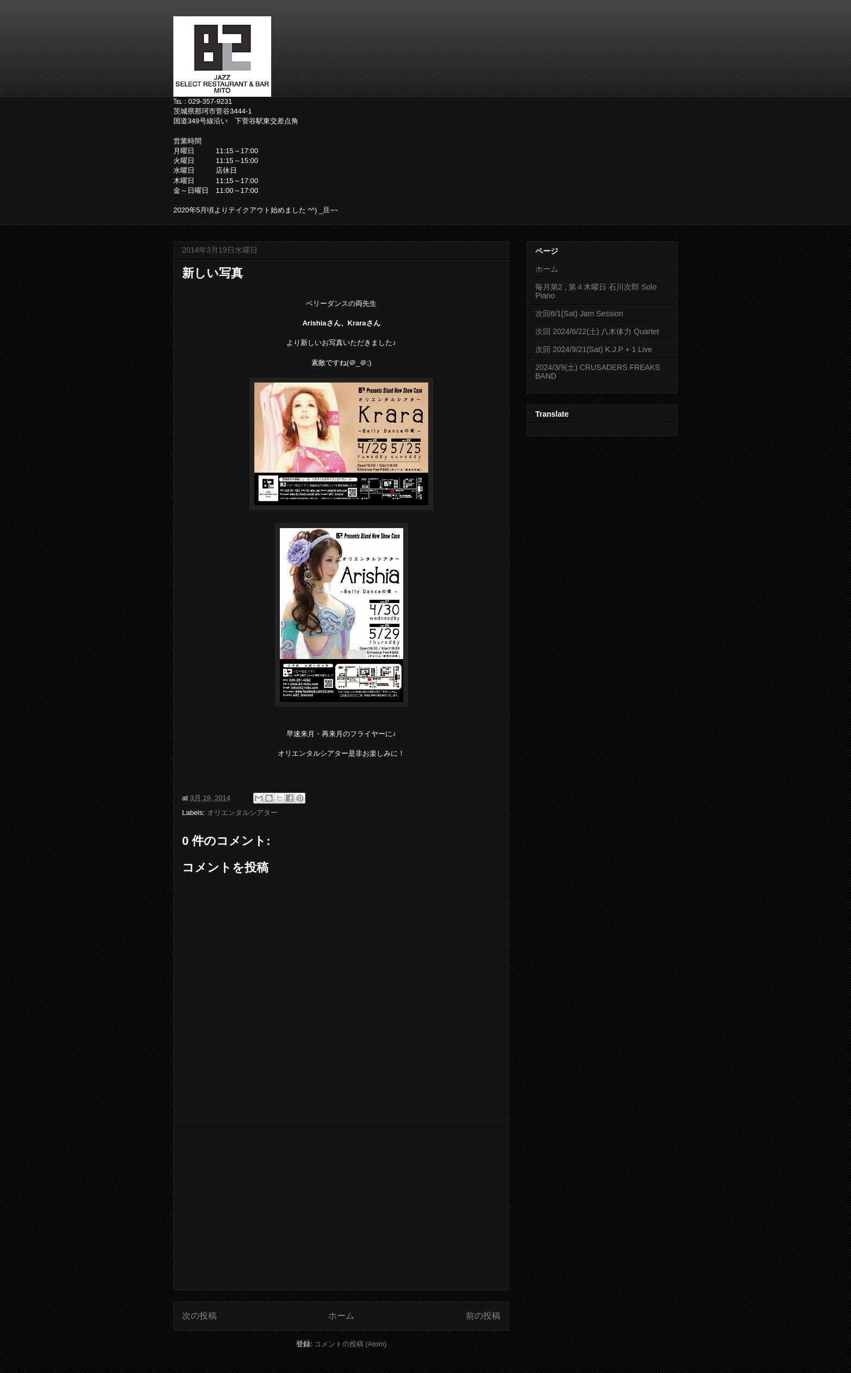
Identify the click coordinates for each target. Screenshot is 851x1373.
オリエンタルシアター (242, 812)
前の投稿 (483, 1315)
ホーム (341, 1315)
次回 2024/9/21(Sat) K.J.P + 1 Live (593, 349)
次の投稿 (199, 1315)
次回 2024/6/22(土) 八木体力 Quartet (597, 331)
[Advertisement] (341, 1206)
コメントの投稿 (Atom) (350, 1344)
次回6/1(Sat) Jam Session (579, 313)
